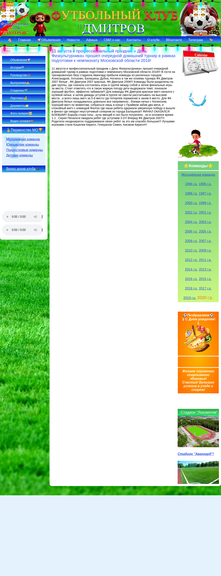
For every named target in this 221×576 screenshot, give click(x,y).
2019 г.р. (189, 298)
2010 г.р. (191, 250)
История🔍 (17, 67)
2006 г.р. (191, 231)
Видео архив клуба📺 (22, 168)
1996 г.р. (191, 184)
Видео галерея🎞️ (22, 121)
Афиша (91, 40)
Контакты (134, 40)
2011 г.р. (205, 260)
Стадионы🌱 (18, 90)
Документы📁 (19, 105)
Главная (24, 40)
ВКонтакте (174, 40)
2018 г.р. (191, 288)
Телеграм (195, 40)
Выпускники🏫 (20, 82)
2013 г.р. (205, 269)
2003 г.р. (205, 222)
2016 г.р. (191, 279)
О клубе (153, 40)
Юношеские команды (22, 144)
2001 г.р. (205, 212)
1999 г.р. (205, 203)
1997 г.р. (205, 193)
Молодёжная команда (198, 174)
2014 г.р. (191, 269)
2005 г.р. (205, 231)
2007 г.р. (205, 241)
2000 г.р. (191, 203)
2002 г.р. (191, 212)
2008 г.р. (191, 241)
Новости (73, 40)
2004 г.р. (191, 222)
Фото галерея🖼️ (21, 113)
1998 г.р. (191, 193)
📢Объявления (49, 40)
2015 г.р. (205, 279)
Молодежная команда (23, 139)
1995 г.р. (205, 184)
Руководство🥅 (20, 75)
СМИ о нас (112, 40)
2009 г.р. (205, 250)
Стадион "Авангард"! (196, 454)
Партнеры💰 (18, 98)
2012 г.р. (191, 260)
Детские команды (19, 155)
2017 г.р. (205, 288)
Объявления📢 (20, 60)
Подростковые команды (24, 150)
